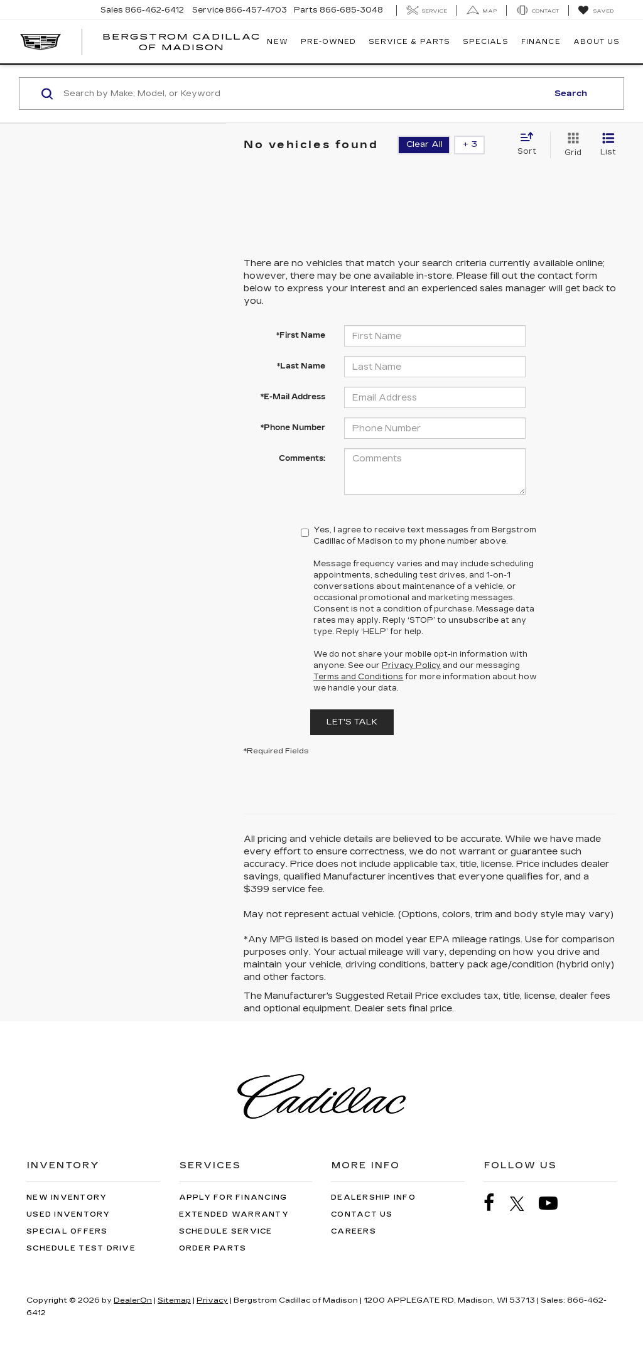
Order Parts (213, 1248)
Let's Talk (352, 722)
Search (570, 94)
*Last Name (301, 366)
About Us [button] (596, 42)
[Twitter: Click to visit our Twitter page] (523, 1203)
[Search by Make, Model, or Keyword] (303, 93)
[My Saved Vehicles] (595, 10)
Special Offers (67, 1231)
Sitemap (174, 1300)
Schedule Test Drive (81, 1248)
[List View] (608, 145)
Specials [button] (486, 42)
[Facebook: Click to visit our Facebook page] (495, 1203)
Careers (353, 1231)
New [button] (277, 42)
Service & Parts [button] (409, 42)
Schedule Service (226, 1231)
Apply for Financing (233, 1197)
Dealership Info (373, 1197)
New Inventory (66, 1197)
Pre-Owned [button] (328, 42)
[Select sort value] (530, 144)
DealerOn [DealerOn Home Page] (133, 1300)
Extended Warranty (234, 1214)
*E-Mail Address (293, 396)
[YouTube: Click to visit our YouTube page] (554, 1203)
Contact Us (362, 1214)
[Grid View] (570, 145)
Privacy (212, 1300)
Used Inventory (68, 1214)
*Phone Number (293, 427)
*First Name (300, 335)
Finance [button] (540, 42)
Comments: (302, 458)
